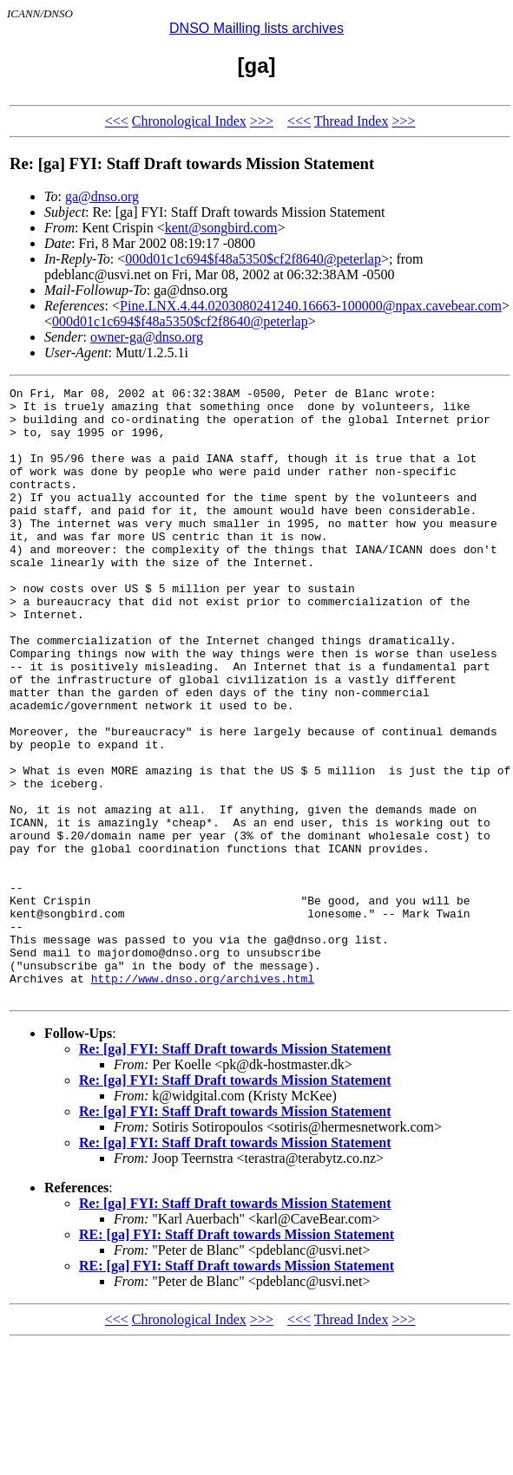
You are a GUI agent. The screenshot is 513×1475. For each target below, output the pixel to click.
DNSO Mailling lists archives (256, 28)
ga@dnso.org (102, 196)
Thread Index (351, 121)
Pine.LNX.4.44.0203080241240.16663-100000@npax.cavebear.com (311, 305)
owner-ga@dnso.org (146, 337)
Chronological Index (189, 121)
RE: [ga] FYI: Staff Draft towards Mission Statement (236, 1356)
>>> (261, 121)
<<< (116, 121)
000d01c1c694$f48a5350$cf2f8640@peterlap (253, 258)
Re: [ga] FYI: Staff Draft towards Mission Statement (235, 1171)
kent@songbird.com (221, 227)
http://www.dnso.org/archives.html (202, 1098)
